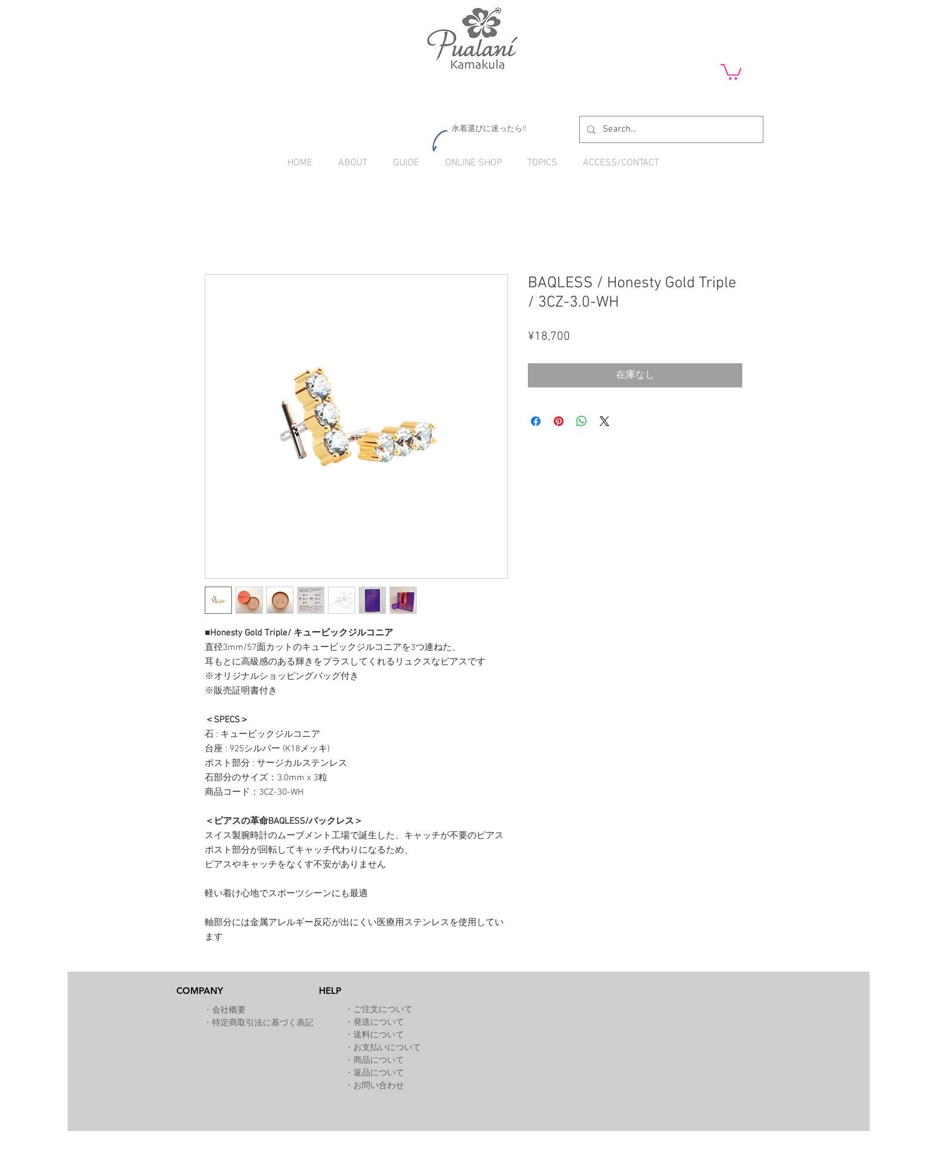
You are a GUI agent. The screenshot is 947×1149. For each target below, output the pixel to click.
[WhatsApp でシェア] (581, 421)
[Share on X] (604, 421)
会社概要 (229, 1010)
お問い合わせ (378, 1086)
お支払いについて (387, 1048)
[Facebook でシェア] (535, 421)
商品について (378, 1060)
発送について (378, 1022)
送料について (378, 1035)
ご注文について (383, 1010)
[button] (731, 71)
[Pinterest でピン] (558, 421)
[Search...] (670, 129)
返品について (378, 1073)
